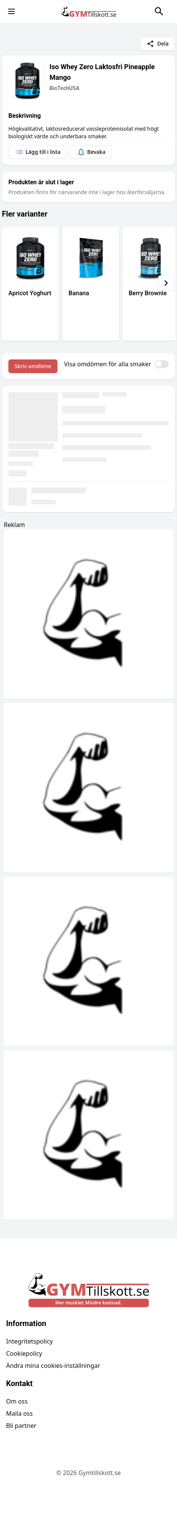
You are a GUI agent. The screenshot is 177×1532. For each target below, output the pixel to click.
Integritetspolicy (29, 1341)
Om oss (17, 1401)
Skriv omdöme (32, 366)
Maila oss (19, 1413)
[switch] (162, 364)
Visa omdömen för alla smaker (107, 364)
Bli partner (21, 1425)
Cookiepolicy (24, 1353)
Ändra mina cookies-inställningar (53, 1365)
